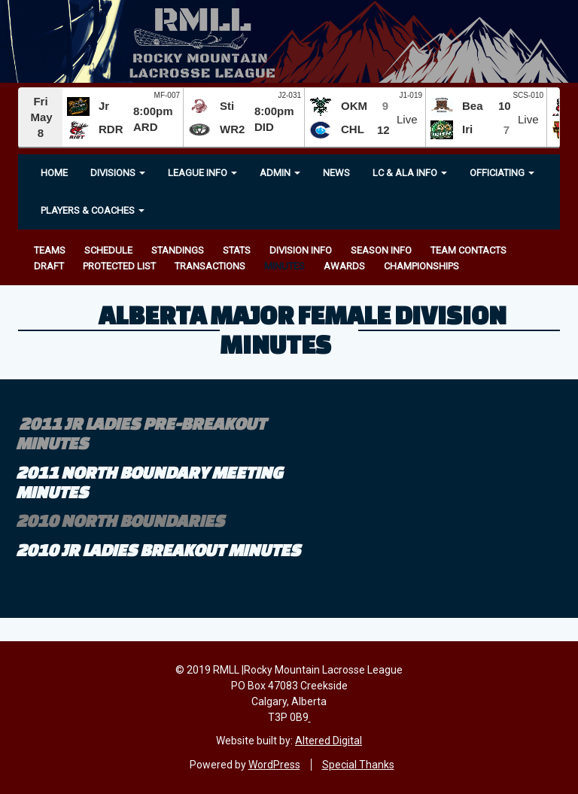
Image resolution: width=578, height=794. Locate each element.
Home (54, 172)
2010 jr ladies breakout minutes (158, 549)
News (336, 172)
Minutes (284, 266)
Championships (421, 266)
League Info (202, 172)
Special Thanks (358, 765)
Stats (237, 250)
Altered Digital (328, 741)
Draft (49, 266)
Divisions (117, 172)
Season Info (381, 250)
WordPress (274, 765)
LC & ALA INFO (410, 172)
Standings (177, 250)
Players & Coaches (92, 210)
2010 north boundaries (120, 520)
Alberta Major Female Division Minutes (303, 329)
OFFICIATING (502, 172)
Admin (280, 172)
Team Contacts (468, 250)
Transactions (210, 266)
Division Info (300, 250)
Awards (344, 266)
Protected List (119, 266)
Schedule (108, 250)
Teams (49, 250)
